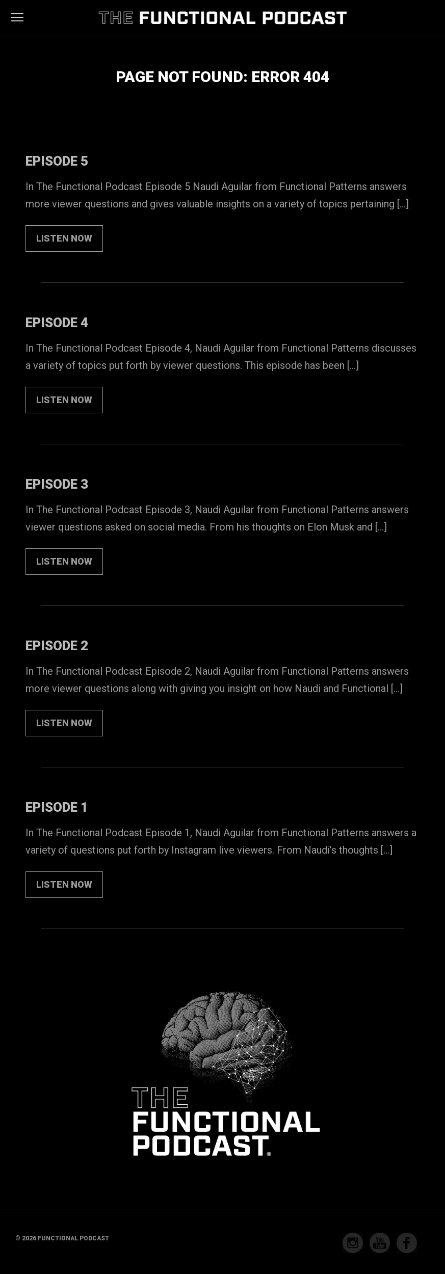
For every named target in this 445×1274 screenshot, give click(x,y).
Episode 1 (56, 807)
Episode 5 (56, 161)
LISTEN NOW (64, 238)
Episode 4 (56, 322)
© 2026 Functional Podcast (62, 1238)
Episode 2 (56, 645)
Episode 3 (56, 484)
